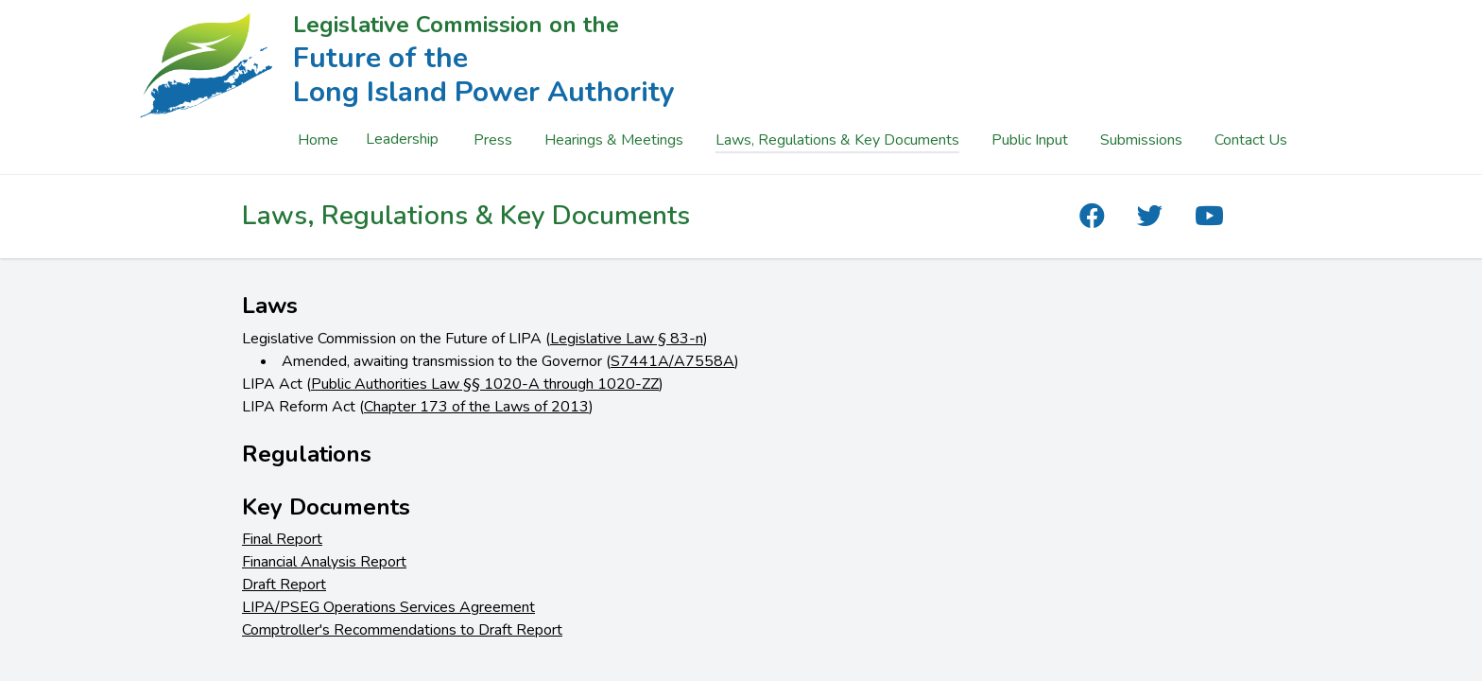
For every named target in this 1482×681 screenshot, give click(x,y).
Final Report (282, 539)
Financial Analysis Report (324, 561)
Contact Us (1251, 140)
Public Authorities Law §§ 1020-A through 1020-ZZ (485, 384)
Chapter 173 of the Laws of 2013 (476, 406)
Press (493, 140)
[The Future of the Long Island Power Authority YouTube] (1209, 216)
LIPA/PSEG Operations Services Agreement (388, 607)
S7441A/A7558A (672, 361)
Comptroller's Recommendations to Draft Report (402, 630)
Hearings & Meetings (613, 140)
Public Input (1029, 140)
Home (318, 140)
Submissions (1141, 140)
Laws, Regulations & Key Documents (837, 140)
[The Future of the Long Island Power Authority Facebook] (1092, 216)
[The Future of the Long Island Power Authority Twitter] (1150, 216)
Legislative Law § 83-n (626, 338)
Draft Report (284, 584)
